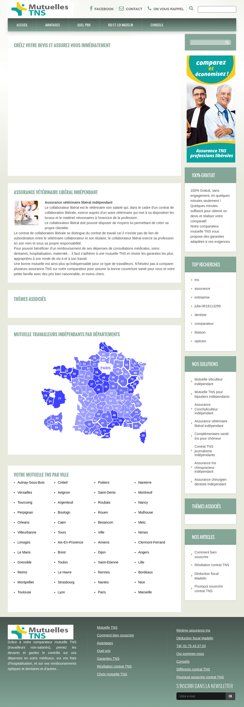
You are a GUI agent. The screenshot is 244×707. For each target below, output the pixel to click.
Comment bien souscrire (115, 635)
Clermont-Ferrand (151, 542)
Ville (101, 532)
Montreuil (145, 492)
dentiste (201, 315)
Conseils (156, 24)
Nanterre (144, 482)
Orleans (23, 522)
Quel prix (84, 24)
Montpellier (25, 582)
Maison (200, 332)
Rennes (104, 572)
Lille (141, 562)
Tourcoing (24, 502)
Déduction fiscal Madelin (194, 638)
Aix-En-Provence (70, 542)
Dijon (102, 552)
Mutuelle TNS (107, 627)
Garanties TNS (108, 659)
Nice (141, 582)
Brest (62, 552)
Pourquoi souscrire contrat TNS (200, 677)
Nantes (103, 582)
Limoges (23, 542)
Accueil (22, 24)
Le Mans (24, 552)
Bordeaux (145, 572)
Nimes (143, 532)
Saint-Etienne (108, 562)
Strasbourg (66, 582)
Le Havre (65, 572)
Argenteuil (65, 502)
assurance (202, 288)
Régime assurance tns (193, 630)
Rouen (103, 512)
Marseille (145, 592)
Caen (62, 522)
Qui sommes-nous (190, 654)
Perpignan (25, 512)
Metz (142, 522)
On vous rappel (166, 8)
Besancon (105, 522)
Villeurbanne (26, 532)
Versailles (24, 492)
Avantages (52, 24)
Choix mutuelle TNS (112, 674)
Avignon (64, 492)
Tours (62, 532)
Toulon (63, 562)
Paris (102, 592)
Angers (143, 552)
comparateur (204, 324)
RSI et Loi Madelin (120, 24)
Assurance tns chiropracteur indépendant (205, 467)
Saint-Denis (106, 492)
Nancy (143, 502)
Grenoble (24, 562)
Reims (22, 572)
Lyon (61, 592)
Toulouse (24, 592)
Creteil (63, 482)
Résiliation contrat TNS (212, 565)
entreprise (202, 297)
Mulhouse (145, 512)
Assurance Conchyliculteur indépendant (206, 409)
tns (197, 280)
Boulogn (64, 512)
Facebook (102, 8)
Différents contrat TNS (193, 669)
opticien (200, 341)
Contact (130, 8)
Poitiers (103, 482)
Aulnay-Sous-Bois (30, 482)
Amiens (103, 542)
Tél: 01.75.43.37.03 (191, 646)
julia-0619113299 (208, 306)
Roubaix (104, 502)
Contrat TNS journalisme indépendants (205, 450)
